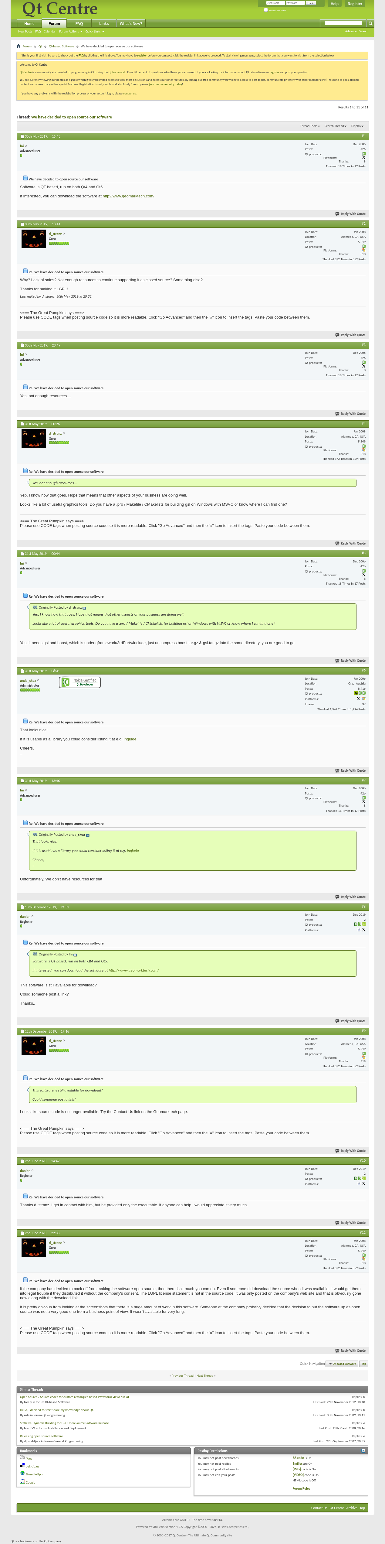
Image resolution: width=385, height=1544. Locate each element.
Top (364, 1364)
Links (104, 24)
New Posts (25, 31)
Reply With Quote (351, 214)
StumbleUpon (35, 1474)
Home (29, 24)
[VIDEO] (298, 1475)
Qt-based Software (61, 46)
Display (356, 126)
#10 (363, 1160)
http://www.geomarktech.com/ (128, 196)
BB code (298, 1458)
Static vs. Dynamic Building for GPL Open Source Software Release (64, 1423)
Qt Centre (26, 72)
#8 (364, 906)
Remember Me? (275, 10)
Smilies (297, 1464)
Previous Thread (183, 1376)
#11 (363, 1232)
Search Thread (334, 126)
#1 (364, 136)
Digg (29, 1458)
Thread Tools (308, 126)
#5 (364, 553)
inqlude (130, 739)
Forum (54, 24)
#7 (364, 780)
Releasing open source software (41, 1436)
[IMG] (297, 1469)
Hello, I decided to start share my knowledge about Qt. (57, 1410)
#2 (364, 223)
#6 (364, 670)
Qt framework (117, 72)
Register (355, 4)
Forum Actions (69, 31)
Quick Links (93, 31)
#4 (364, 423)
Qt (40, 46)
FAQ (38, 31)
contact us (129, 93)
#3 (364, 345)
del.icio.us (32, 1466)
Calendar (50, 31)
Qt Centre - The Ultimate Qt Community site (202, 1535)
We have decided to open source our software (71, 117)
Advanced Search (356, 31)
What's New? (131, 24)
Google (30, 1482)
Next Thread (205, 1376)
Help (335, 4)
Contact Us (319, 1508)
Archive (351, 1508)
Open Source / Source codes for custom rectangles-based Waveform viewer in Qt (74, 1397)
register (274, 72)
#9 (364, 1031)
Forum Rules (301, 1489)
